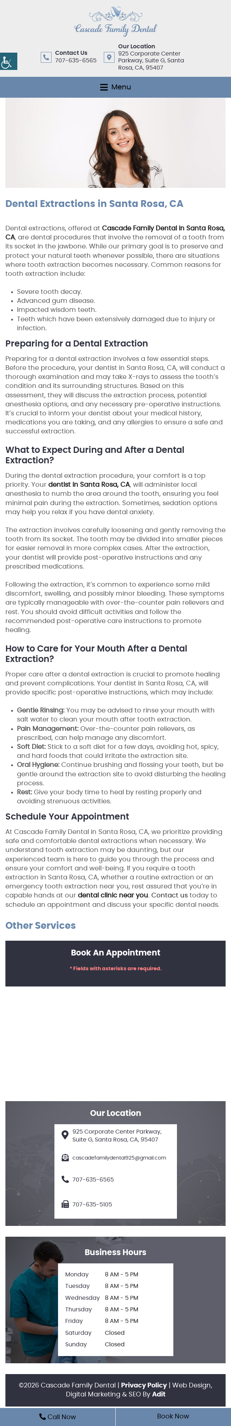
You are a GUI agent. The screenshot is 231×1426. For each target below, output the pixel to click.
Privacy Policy (144, 1385)
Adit (158, 1394)
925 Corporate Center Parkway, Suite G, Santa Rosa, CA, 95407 (151, 60)
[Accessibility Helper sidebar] (8, 61)
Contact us (169, 895)
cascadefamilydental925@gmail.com (114, 1158)
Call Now (57, 1417)
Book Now (173, 1416)
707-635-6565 (76, 60)
